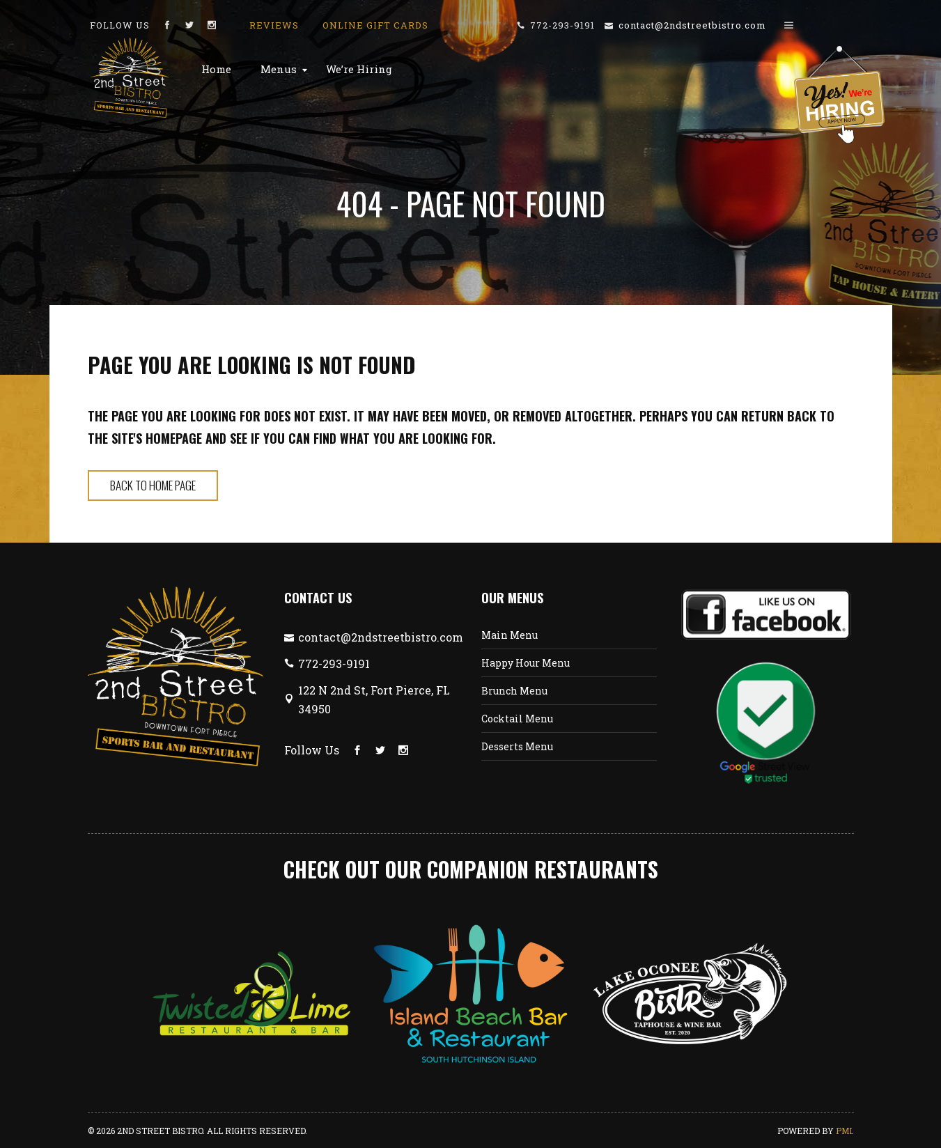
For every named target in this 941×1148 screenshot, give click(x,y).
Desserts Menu (517, 746)
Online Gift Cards (375, 25)
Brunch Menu (514, 690)
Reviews (274, 25)
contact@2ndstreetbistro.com (692, 25)
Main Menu (509, 635)
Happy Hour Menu (525, 662)
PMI (844, 1130)
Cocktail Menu (517, 718)
